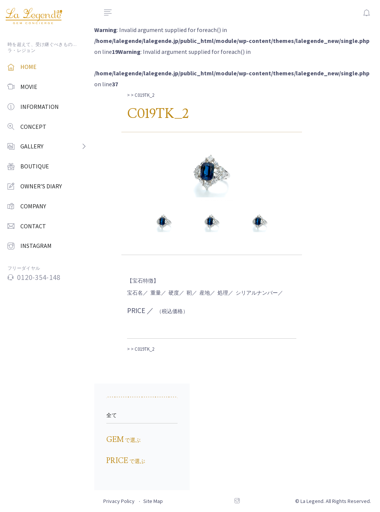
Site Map (153, 501)
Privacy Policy (119, 501)
